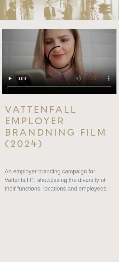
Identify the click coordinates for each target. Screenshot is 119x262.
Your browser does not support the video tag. (59, 61)
